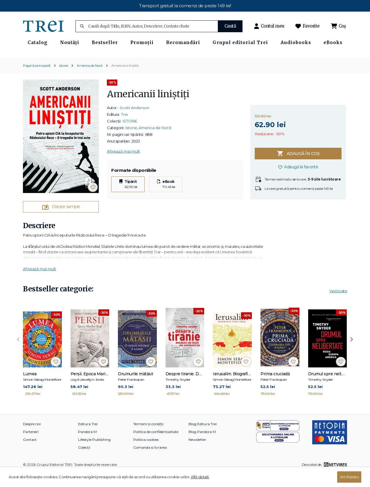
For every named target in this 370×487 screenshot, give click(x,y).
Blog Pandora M (202, 446)
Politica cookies (146, 454)
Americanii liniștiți (125, 79)
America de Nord (90, 79)
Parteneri (31, 446)
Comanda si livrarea (150, 461)
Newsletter (197, 454)
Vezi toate (338, 305)
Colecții (84, 461)
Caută (230, 26)
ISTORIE (130, 135)
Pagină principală (37, 79)
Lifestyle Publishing (94, 454)
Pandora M (87, 446)
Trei (124, 128)
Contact (30, 454)
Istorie (63, 79)
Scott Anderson (134, 122)
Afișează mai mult (123, 165)
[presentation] (18, 353)
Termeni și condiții (148, 438)
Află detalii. (200, 477)
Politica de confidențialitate (155, 446)
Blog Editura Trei (202, 438)
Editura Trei (88, 438)
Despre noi (32, 438)
